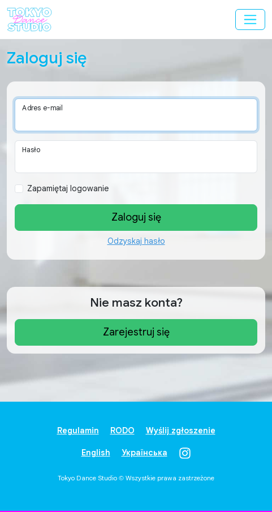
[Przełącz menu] (250, 19)
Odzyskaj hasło (136, 241)
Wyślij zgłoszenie (180, 430)
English (95, 453)
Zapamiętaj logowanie (68, 188)
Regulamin (78, 430)
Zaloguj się (136, 217)
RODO (122, 430)
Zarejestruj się (136, 332)
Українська (144, 453)
